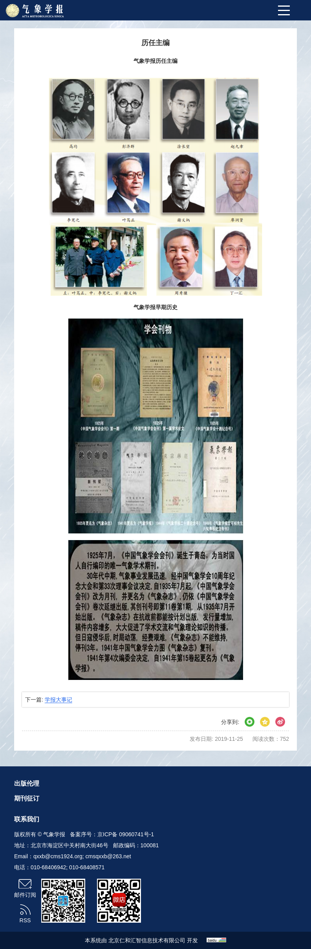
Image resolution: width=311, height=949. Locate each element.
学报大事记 (58, 699)
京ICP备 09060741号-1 (125, 834)
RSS (25, 920)
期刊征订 (26, 798)
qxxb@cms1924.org (57, 856)
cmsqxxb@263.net (108, 856)
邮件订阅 (25, 895)
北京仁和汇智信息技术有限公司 (146, 940)
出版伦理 (26, 783)
